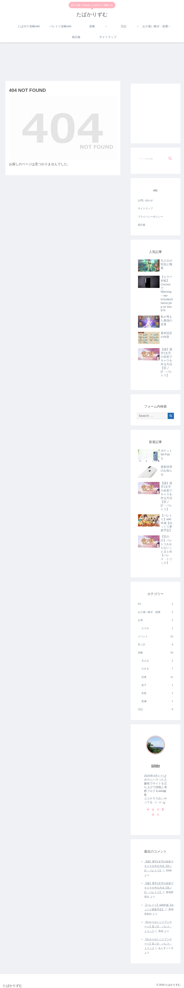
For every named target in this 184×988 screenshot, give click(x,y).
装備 (157, 701)
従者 (157, 677)
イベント (155, 636)
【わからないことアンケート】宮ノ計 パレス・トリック (158, 926)
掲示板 (141, 224)
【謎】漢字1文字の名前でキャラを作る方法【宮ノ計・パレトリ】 (158, 866)
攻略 (155, 652)
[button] (170, 158)
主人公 (157, 660)
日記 (155, 709)
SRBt (155, 766)
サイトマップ (145, 208)
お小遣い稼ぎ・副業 (155, 612)
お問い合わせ (145, 200)
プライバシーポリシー (150, 216)
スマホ (157, 628)
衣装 (157, 693)
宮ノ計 (155, 644)
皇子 (157, 685)
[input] (155, 158)
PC (155, 604)
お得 (155, 620)
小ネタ (157, 669)
